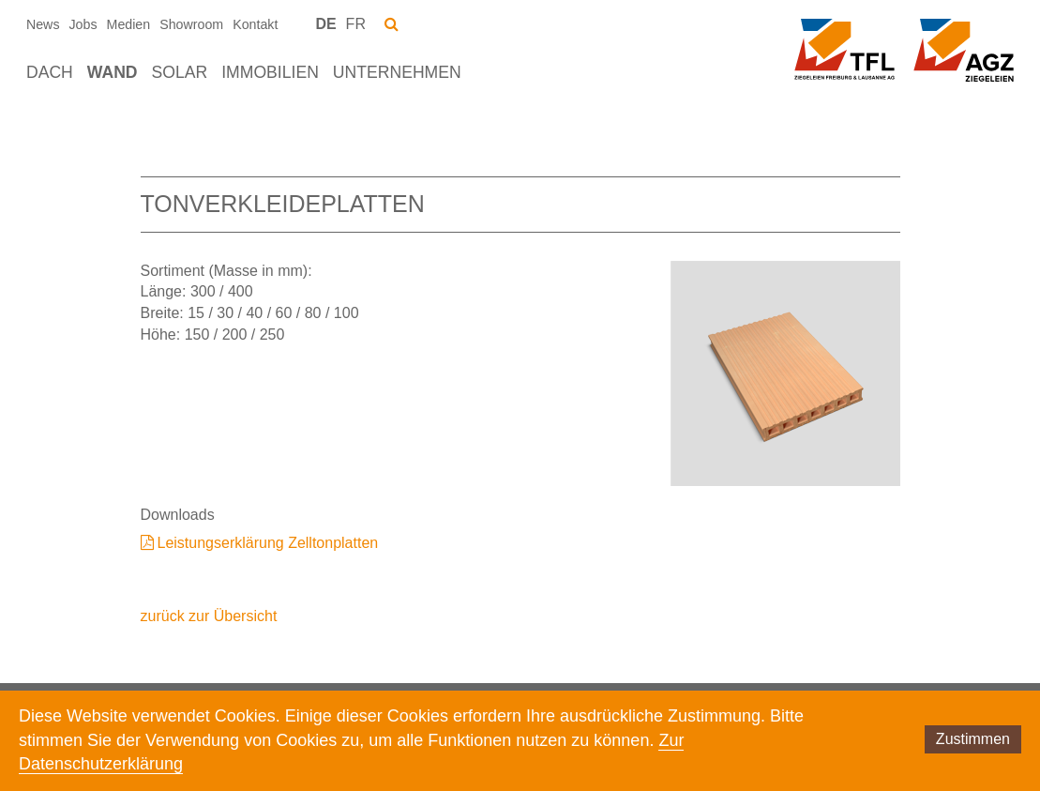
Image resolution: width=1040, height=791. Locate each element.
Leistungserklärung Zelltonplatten (268, 543)
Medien (129, 24)
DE (325, 24)
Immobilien (270, 72)
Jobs (83, 24)
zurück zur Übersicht (209, 616)
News (43, 24)
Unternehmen (397, 72)
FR (356, 24)
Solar (180, 72)
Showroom (191, 24)
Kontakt (255, 24)
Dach (49, 72)
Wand (112, 72)
